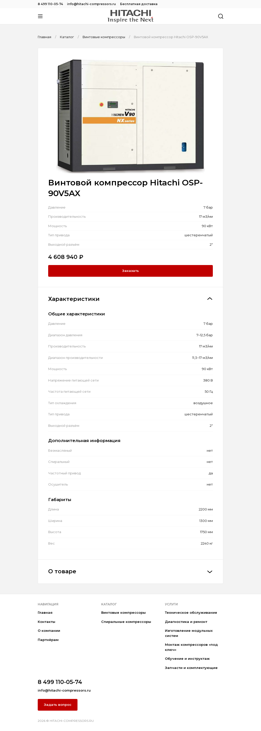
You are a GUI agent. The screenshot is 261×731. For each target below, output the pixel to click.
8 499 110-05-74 (50, 4)
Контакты (46, 622)
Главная (45, 612)
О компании (49, 630)
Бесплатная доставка (139, 4)
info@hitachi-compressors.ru (91, 4)
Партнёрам (48, 640)
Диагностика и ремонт (186, 622)
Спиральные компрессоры (126, 622)
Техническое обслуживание (191, 612)
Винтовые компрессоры (123, 612)
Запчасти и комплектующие (191, 668)
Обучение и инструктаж (187, 658)
